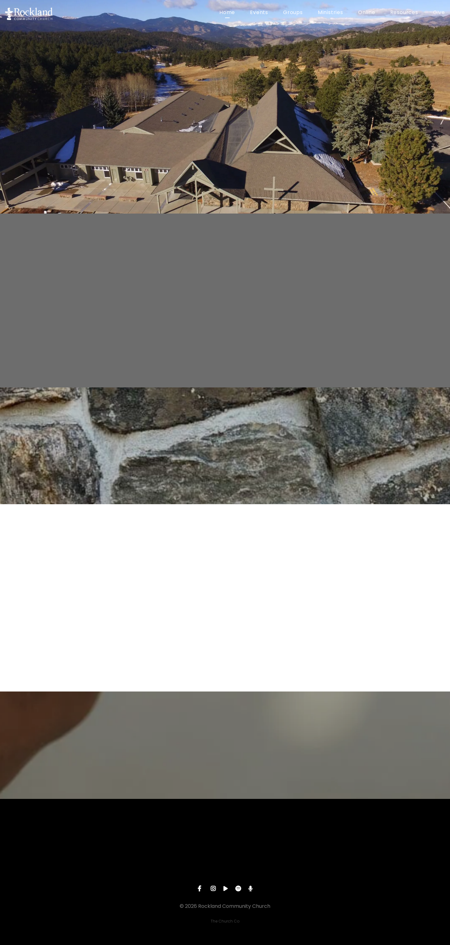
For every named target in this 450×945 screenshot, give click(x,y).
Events (259, 13)
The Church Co (225, 921)
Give (439, 13)
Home (227, 13)
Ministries (330, 13)
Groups (293, 13)
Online (366, 13)
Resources (404, 13)
